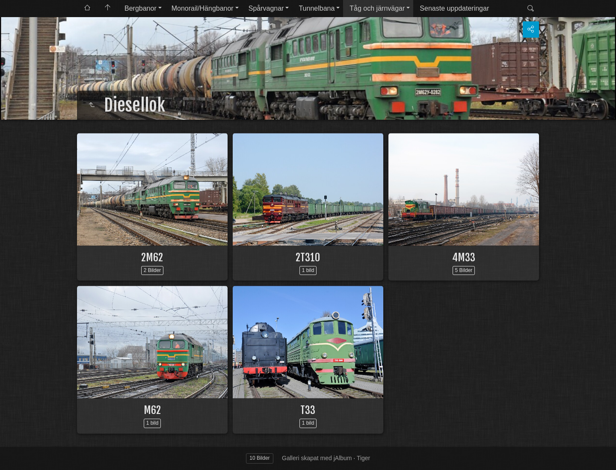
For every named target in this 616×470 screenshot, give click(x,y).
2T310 (308, 257)
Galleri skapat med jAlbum (317, 458)
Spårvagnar (266, 8)
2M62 (152, 257)
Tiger (363, 458)
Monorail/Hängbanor (203, 8)
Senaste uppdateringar (454, 8)
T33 (307, 410)
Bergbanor (140, 8)
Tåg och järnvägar (377, 8)
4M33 (463, 257)
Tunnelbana (317, 8)
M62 (152, 410)
